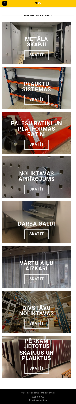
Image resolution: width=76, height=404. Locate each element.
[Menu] (4, 3)
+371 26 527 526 (47, 393)
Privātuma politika (38, 400)
